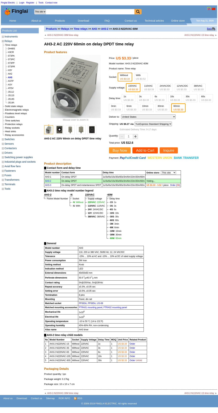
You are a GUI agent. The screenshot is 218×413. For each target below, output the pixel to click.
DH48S (11, 48)
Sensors (9, 143)
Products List (9, 30)
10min (147, 108)
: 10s (114, 213)
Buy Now (120, 150)
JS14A (11, 102)
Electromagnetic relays (17, 109)
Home (12, 20)
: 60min (115, 238)
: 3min (114, 224)
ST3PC (11, 59)
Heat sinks (10, 131)
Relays (65, 28)
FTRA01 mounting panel (90, 307)
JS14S (11, 99)
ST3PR (11, 66)
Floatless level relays (16, 113)
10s (175, 98)
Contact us (131, 20)
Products (60, 20)
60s (206, 98)
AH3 (94, 28)
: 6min (114, 227)
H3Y (10, 70)
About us (36, 20)
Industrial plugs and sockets (20, 161)
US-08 (100, 303)
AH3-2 (104, 28)
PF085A (92, 303)
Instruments (11, 36)
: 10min (115, 231)
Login (21, 2)
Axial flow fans (13, 166)
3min (116, 108)
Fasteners (10, 170)
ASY (10, 84)
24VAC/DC (165, 87)
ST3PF (11, 63)
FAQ (107, 20)
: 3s (112, 206)
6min (131, 108)
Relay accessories (14, 135)
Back (209, 28)
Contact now (51, 2)
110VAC (149, 87)
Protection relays (14, 124)
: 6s (112, 209)
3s (144, 98)
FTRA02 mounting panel (115, 307)
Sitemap (50, 398)
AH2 (10, 74)
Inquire (168, 150)
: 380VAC (96, 216)
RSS (78, 398)
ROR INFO (64, 398)
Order (132, 344)
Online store (178, 20)
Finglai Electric (8, 2)
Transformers (12, 179)
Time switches (12, 120)
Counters (10, 117)
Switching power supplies (19, 157)
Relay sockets (12, 127)
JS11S (11, 95)
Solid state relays (14, 106)
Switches (10, 139)
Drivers (8, 152)
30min (162, 108)
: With (76, 206)
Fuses (8, 175)
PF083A (83, 303)
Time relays (81, 28)
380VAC (199, 87)
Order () (175, 185)
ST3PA (11, 56)
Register (30, 2)
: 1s (112, 202)
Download (83, 20)
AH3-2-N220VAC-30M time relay (62, 35)
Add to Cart (145, 150)
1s (128, 98)
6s (159, 98)
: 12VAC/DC (95, 213)
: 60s (114, 220)
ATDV (11, 88)
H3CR (11, 52)
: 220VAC (96, 202)
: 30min (115, 234)
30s (190, 98)
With (141, 77)
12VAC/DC (182, 87)
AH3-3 (48, 185)
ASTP (11, 81)
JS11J (11, 92)
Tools (40, 2)
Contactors (11, 148)
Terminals (10, 184)
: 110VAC (96, 206)
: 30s (114, 216)
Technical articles (154, 20)
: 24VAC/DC (95, 209)
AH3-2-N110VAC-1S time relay (199, 35)
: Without (77, 202)
